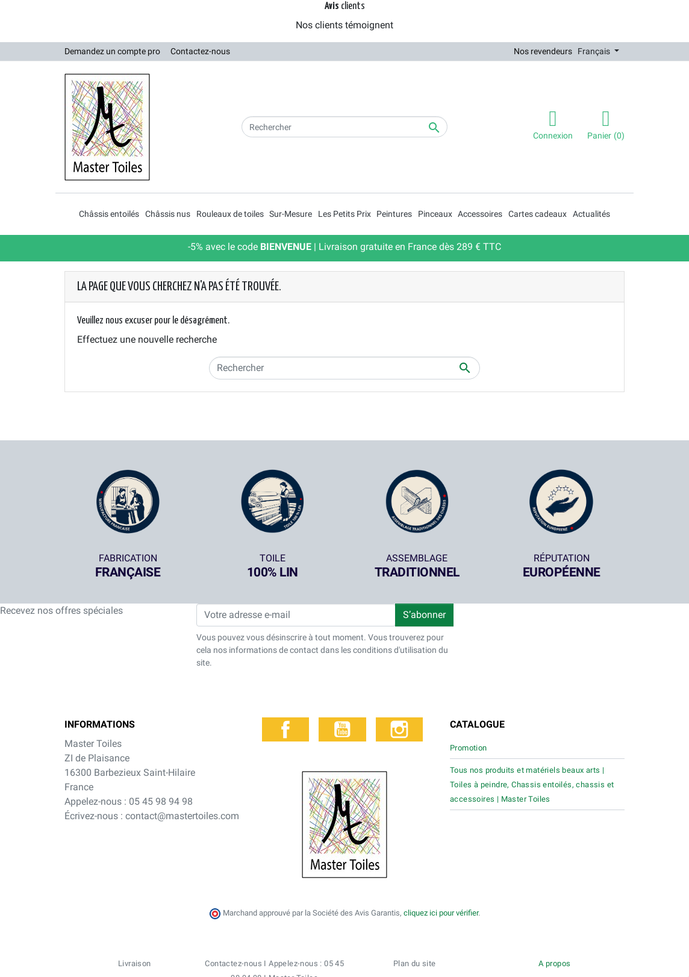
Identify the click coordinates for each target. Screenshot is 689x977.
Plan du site (414, 914)
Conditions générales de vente (341, 961)
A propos (554, 914)
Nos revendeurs (543, 51)
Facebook (285, 729)
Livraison (134, 914)
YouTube (342, 729)
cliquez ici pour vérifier (441, 862)
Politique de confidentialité (443, 961)
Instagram (399, 729)
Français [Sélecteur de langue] (595, 51)
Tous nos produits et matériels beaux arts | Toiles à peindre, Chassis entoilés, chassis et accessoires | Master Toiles (532, 785)
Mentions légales (523, 961)
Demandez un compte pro (112, 51)
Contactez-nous (200, 51)
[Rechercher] (344, 126)
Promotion (468, 747)
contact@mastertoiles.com (182, 816)
